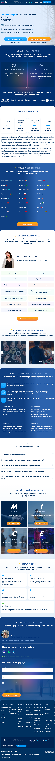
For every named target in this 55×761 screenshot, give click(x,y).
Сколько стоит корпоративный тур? (13, 454)
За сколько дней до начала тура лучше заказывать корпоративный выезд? (25, 477)
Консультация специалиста (39, 39)
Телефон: (5, 667)
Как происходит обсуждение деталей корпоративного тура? (23, 471)
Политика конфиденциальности (9, 751)
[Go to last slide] (2, 352)
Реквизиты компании (33, 754)
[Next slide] (53, 352)
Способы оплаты (5, 757)
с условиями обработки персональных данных (17, 682)
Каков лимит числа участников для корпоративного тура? (21, 466)
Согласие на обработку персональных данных (13, 754)
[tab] (26, 87)
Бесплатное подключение (15, 39)
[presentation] (13, 689)
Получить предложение (11, 695)
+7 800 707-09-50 (38, 2)
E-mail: (4, 674)
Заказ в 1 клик (47, 2)
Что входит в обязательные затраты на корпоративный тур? (22, 460)
